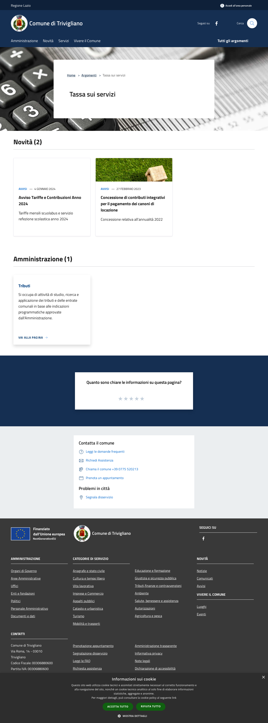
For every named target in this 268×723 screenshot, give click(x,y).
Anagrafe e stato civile (89, 570)
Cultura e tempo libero (89, 578)
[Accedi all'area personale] (236, 5)
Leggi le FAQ (81, 660)
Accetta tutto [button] (117, 706)
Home (71, 75)
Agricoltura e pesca (148, 615)
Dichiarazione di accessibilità (155, 668)
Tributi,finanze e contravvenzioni (158, 585)
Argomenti (89, 75)
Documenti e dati (23, 616)
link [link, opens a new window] (174, 698)
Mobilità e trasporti (86, 623)
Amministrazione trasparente (156, 645)
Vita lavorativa (83, 585)
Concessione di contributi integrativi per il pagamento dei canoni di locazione (133, 203)
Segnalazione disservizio (90, 653)
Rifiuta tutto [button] (151, 706)
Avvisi (23, 189)
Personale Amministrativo (29, 608)
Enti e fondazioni (23, 593)
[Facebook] (215, 23)
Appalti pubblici (84, 600)
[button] (134, 716)
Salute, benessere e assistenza (156, 600)
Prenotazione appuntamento (93, 645)
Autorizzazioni (145, 608)
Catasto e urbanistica (88, 608)
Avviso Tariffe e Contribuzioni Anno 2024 (50, 200)
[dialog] (134, 698)
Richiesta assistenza (87, 668)
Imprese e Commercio (88, 593)
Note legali (142, 660)
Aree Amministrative (26, 578)
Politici (16, 600)
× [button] (263, 677)
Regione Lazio (21, 5)
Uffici (14, 585)
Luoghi (201, 606)
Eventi (201, 614)
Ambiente (142, 593)
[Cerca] (252, 23)
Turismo (78, 616)
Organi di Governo (24, 570)
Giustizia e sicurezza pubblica (155, 578)
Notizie (202, 570)
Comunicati (205, 578)
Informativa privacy (148, 653)
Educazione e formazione (152, 570)
